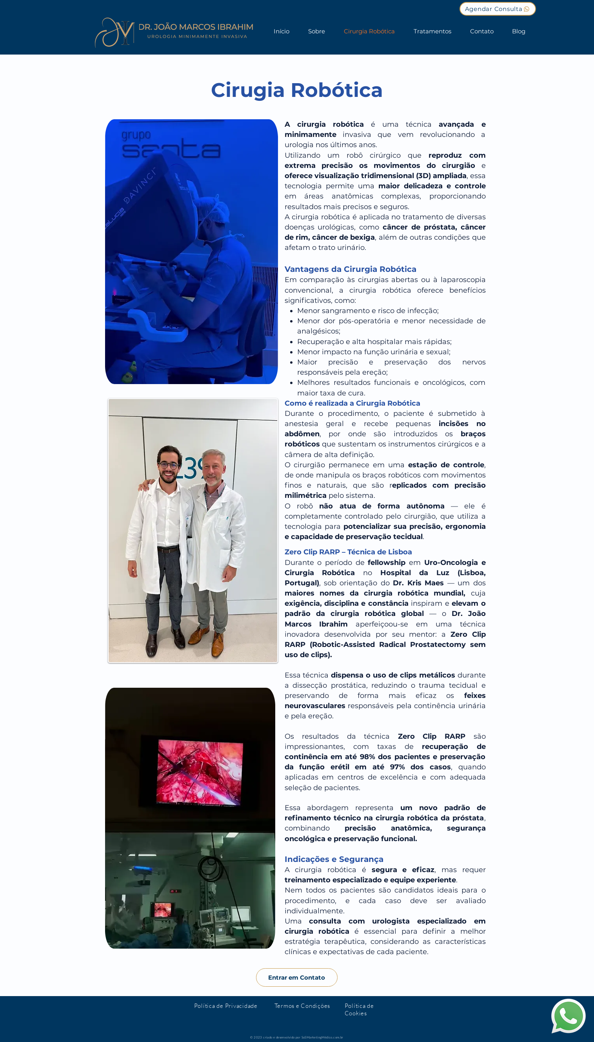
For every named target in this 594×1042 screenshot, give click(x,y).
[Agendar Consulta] (498, 9)
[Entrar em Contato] (297, 977)
